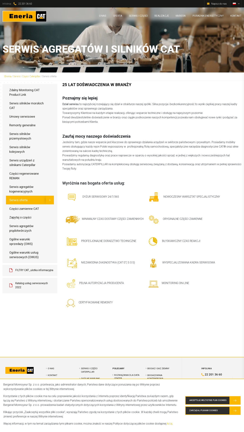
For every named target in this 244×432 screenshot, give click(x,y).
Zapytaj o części (20, 217)
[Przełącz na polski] (234, 4)
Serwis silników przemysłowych (20, 136)
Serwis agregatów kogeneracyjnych (21, 189)
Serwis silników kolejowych (19, 149)
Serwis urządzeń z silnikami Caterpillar (22, 163)
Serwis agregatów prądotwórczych (21, 228)
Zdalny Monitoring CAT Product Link (24, 92)
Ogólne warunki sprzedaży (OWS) (21, 241)
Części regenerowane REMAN (24, 176)
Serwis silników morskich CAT (26, 106)
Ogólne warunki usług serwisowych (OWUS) (24, 255)
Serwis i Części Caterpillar (26, 76)
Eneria (8, 76)
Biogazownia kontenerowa (155, 377)
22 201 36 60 (25, 3)
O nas (51, 368)
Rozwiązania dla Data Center (126, 377)
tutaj (169, 423)
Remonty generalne (22, 125)
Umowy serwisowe (22, 116)
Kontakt (52, 375)
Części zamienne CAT (24, 208)
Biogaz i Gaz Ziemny (158, 368)
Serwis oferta (18, 200)
